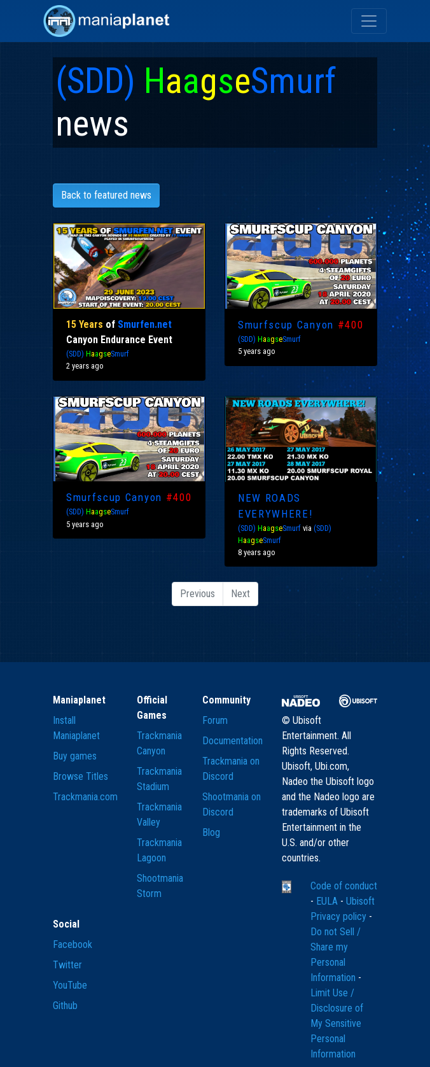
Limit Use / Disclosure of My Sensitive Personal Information (336, 1023)
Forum (215, 720)
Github (65, 1006)
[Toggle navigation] (369, 21)
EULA (328, 901)
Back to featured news (106, 195)
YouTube (70, 985)
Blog (211, 832)
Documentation (232, 741)
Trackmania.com (85, 797)
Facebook (72, 944)
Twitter (67, 965)
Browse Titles (80, 776)
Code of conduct (343, 886)
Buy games (75, 756)
